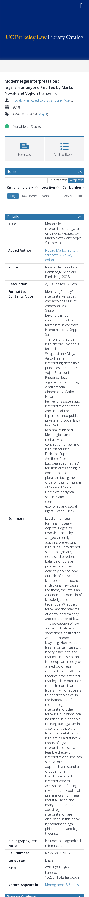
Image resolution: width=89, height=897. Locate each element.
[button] (24, 148)
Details (13, 216)
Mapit (42, 114)
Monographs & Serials (62, 884)
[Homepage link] (45, 36)
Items (12, 171)
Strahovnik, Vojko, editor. (65, 100)
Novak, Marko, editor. (28, 100)
